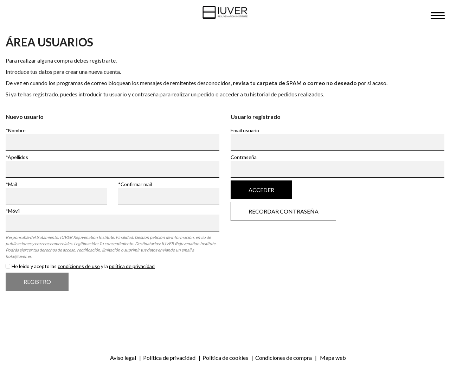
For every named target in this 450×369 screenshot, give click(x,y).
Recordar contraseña (284, 211)
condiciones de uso (79, 266)
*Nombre (16, 130)
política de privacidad (132, 266)
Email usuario (245, 130)
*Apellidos (17, 157)
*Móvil (13, 211)
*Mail (11, 184)
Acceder (261, 189)
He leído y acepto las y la (83, 266)
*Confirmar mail (135, 184)
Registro (37, 282)
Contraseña (244, 157)
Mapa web (333, 357)
